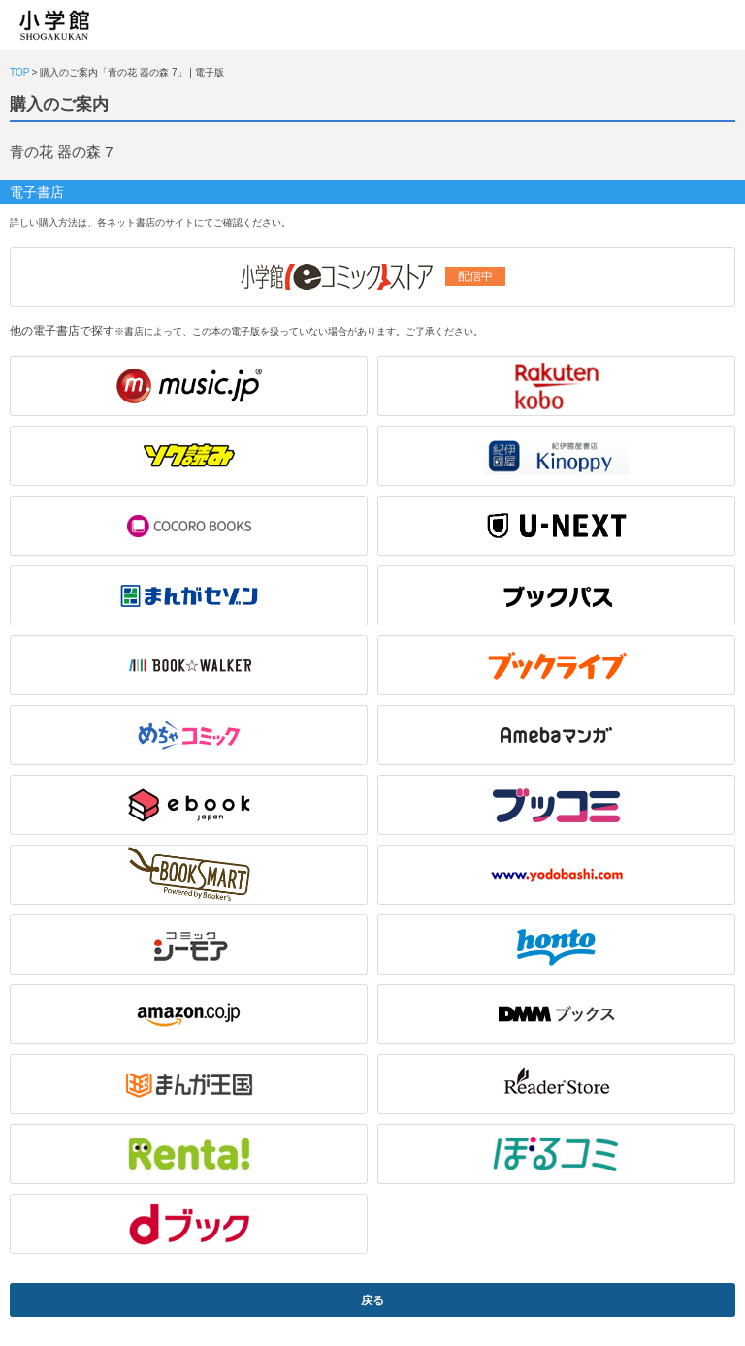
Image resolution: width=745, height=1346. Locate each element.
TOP (19, 72)
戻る (372, 1300)
